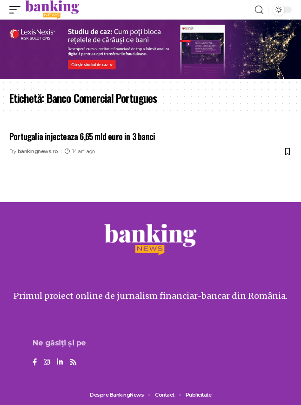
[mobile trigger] (17, 10)
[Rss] (73, 362)
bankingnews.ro (38, 151)
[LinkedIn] (60, 362)
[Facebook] (35, 362)
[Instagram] (47, 362)
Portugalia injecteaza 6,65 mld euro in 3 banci (82, 136)
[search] (259, 10)
